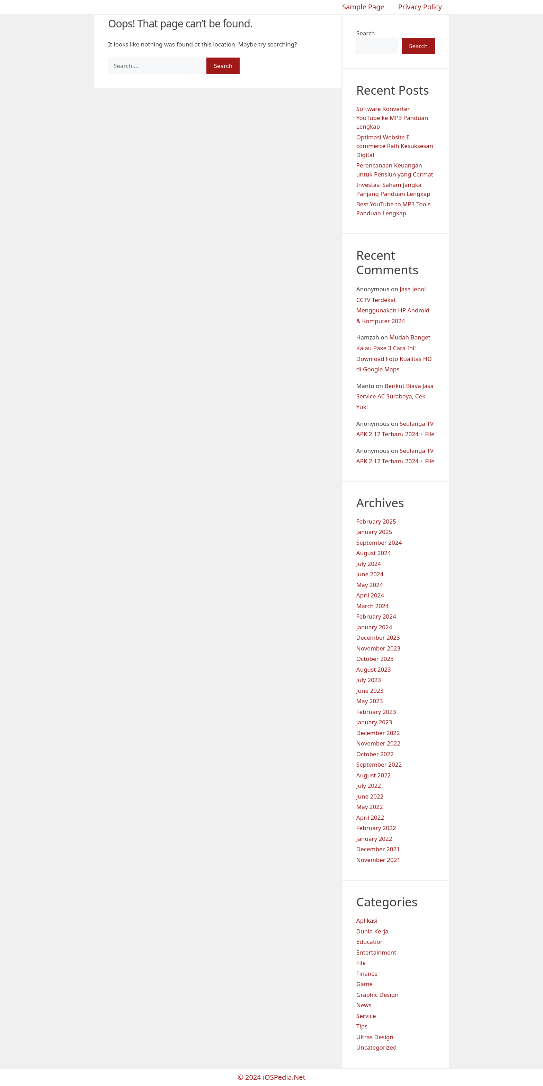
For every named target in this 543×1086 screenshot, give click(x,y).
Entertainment (376, 952)
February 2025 (376, 521)
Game (364, 984)
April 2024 (370, 595)
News (364, 1005)
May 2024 (369, 585)
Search (365, 33)
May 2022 (369, 807)
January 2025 (374, 532)
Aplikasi (366, 920)
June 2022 (370, 796)
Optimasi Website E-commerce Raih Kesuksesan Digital (394, 146)
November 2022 (378, 743)
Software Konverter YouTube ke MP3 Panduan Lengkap (392, 117)
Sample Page (363, 6)
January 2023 (374, 722)
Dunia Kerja (372, 931)
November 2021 (378, 860)
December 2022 (378, 733)
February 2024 (376, 616)
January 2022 (374, 839)
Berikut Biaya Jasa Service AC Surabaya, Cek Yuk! (395, 396)
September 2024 (379, 542)
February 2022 (376, 828)
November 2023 (378, 648)
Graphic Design (377, 995)
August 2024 (373, 553)
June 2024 (370, 574)
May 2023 (369, 701)
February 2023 (376, 712)
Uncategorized (376, 1047)
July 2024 (368, 564)
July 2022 (368, 786)
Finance (367, 973)
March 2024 (372, 606)
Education (370, 942)
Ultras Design (374, 1037)
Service (366, 1016)
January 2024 (374, 627)
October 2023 (375, 659)
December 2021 (378, 849)
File (361, 963)
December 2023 (378, 637)
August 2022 (373, 775)
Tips (361, 1026)
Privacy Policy (420, 6)
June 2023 (370, 691)
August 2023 (373, 669)
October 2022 (375, 754)
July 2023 (368, 680)
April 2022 (370, 817)
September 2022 (379, 764)
